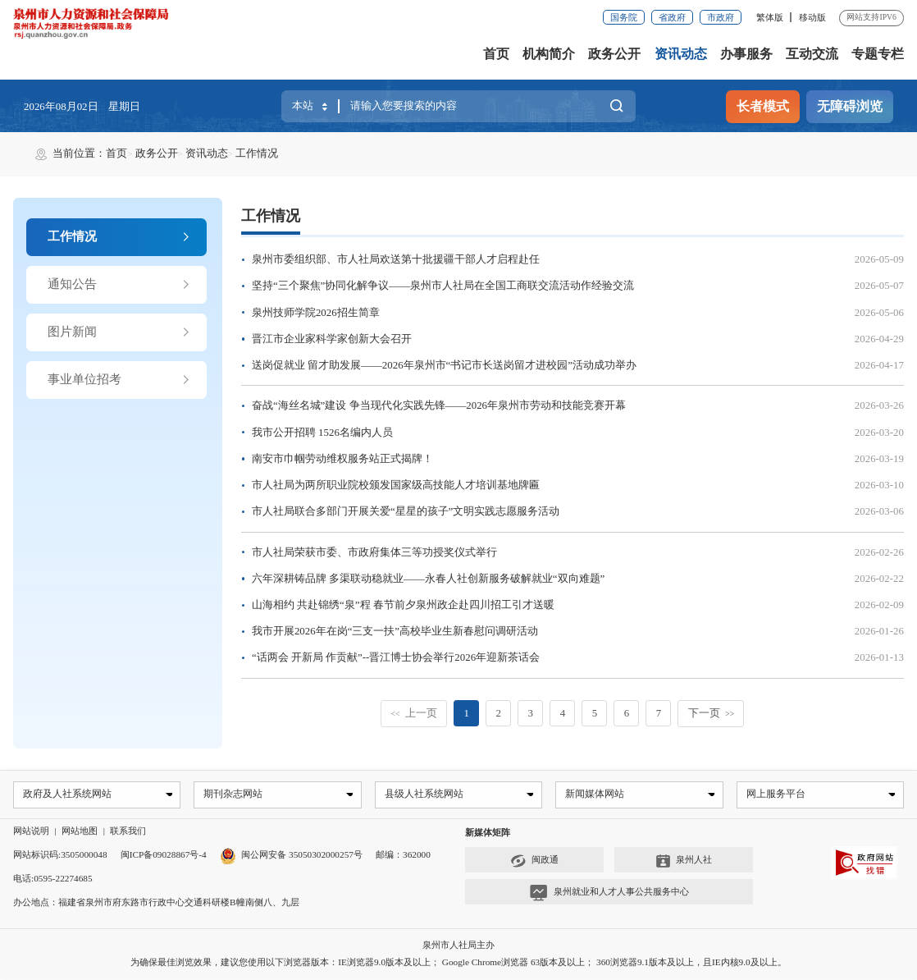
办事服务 (746, 54)
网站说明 (31, 832)
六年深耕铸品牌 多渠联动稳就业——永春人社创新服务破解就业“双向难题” (428, 578)
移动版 (812, 17)
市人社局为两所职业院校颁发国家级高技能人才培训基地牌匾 (396, 485)
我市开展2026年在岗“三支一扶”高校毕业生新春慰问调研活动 (395, 631)
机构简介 (548, 54)
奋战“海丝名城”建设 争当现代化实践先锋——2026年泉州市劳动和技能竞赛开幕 (439, 405)
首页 (496, 54)
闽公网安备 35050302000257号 (291, 856)
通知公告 (119, 284)
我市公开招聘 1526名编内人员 (322, 432)
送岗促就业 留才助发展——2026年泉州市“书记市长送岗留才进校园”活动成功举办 (444, 365)
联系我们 (128, 832)
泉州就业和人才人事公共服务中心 (608, 893)
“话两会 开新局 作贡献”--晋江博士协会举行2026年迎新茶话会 (396, 657)
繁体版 (769, 17)
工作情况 (256, 153)
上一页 (414, 713)
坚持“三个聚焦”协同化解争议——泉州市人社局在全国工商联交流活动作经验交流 (443, 285)
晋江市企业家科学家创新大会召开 (332, 339)
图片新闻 (119, 332)
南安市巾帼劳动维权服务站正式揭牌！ (342, 459)
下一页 (711, 713)
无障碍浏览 (850, 106)
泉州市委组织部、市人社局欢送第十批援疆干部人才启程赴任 (396, 259)
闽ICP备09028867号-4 (164, 856)
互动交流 (812, 54)
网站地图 (80, 832)
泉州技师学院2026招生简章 (316, 312)
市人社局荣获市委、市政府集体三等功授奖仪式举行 (374, 552)
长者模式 (763, 106)
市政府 (720, 17)
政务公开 (614, 54)
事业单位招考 (119, 379)
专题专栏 (877, 54)
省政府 (672, 17)
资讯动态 (681, 54)
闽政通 (534, 861)
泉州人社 (683, 861)
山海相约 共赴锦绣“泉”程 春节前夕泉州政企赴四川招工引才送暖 (403, 605)
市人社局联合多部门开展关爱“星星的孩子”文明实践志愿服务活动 (405, 511)
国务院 (623, 17)
